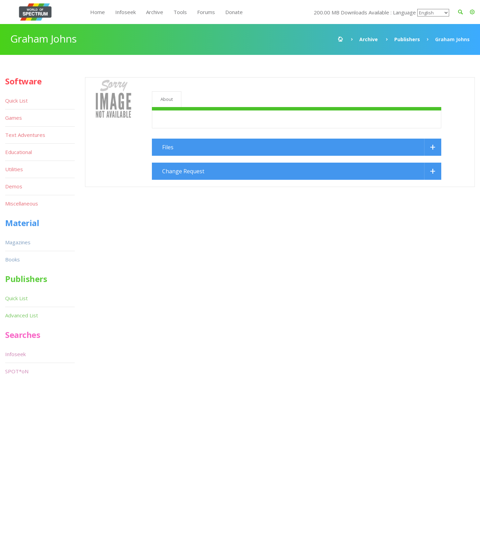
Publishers (407, 39)
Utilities (14, 169)
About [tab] (166, 99)
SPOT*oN (16, 371)
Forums (206, 12)
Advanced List (21, 315)
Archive (154, 12)
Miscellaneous (21, 203)
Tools (180, 12)
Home (97, 12)
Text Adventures (25, 134)
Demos (13, 186)
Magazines (18, 242)
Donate (234, 12)
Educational (18, 152)
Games (13, 117)
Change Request (183, 171)
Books (12, 259)
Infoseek (125, 12)
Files (167, 147)
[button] (472, 12)
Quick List (16, 100)
